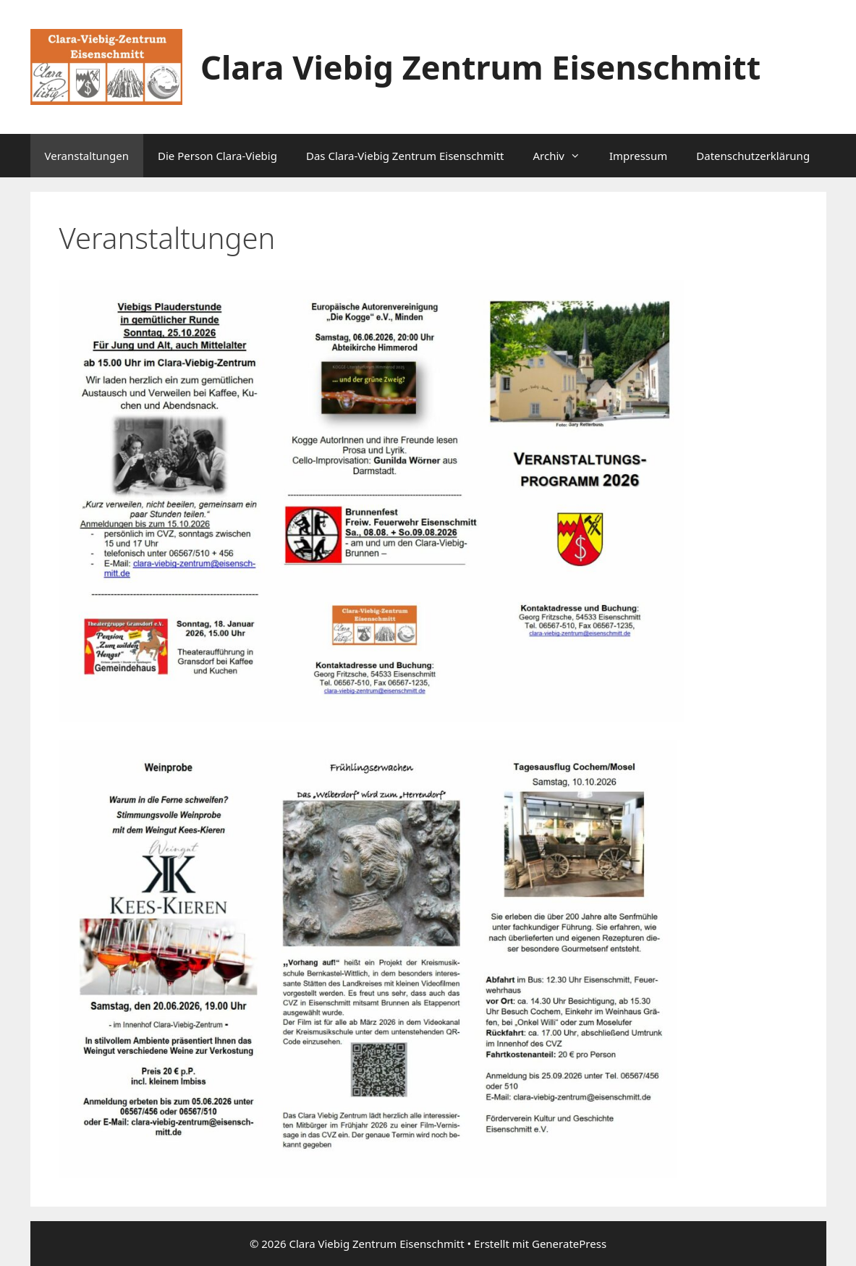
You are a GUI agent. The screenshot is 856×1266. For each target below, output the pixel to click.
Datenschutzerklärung (753, 155)
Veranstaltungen (87, 155)
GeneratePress (569, 1243)
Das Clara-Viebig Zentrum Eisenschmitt (405, 155)
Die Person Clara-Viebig (217, 155)
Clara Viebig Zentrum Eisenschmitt (480, 67)
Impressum (638, 155)
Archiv (563, 155)
